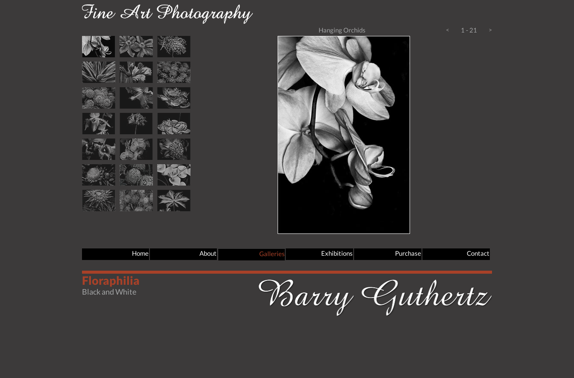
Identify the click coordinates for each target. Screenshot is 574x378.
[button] (447, 33)
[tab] (98, 46)
